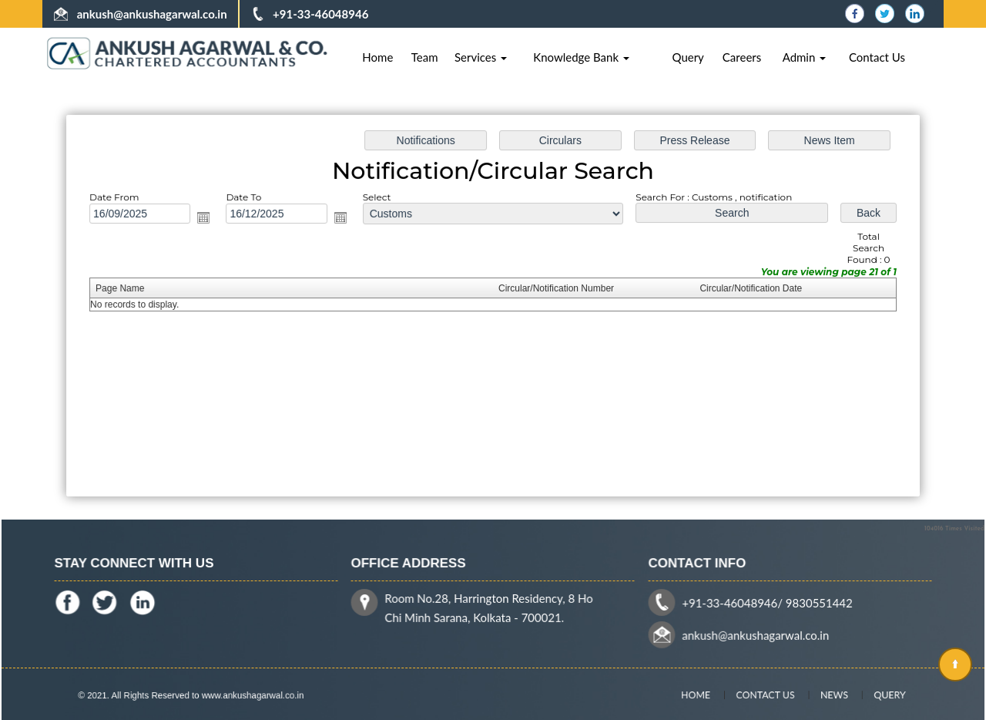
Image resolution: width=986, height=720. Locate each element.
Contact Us (877, 57)
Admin (805, 57)
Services (480, 57)
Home (377, 57)
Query (687, 57)
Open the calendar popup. (208, 218)
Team (424, 57)
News (822, 694)
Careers (742, 57)
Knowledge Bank (581, 57)
